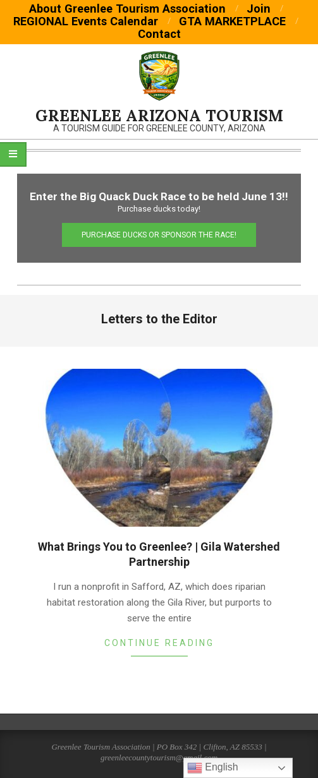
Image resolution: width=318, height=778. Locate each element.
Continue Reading (159, 643)
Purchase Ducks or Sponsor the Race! (159, 234)
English (212, 767)
